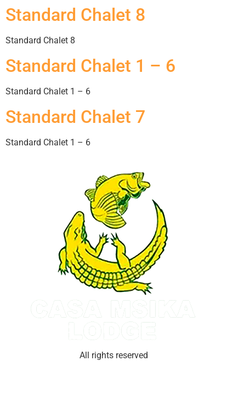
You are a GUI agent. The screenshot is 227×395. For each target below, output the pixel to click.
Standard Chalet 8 (75, 14)
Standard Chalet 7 (75, 116)
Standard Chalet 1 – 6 (90, 65)
